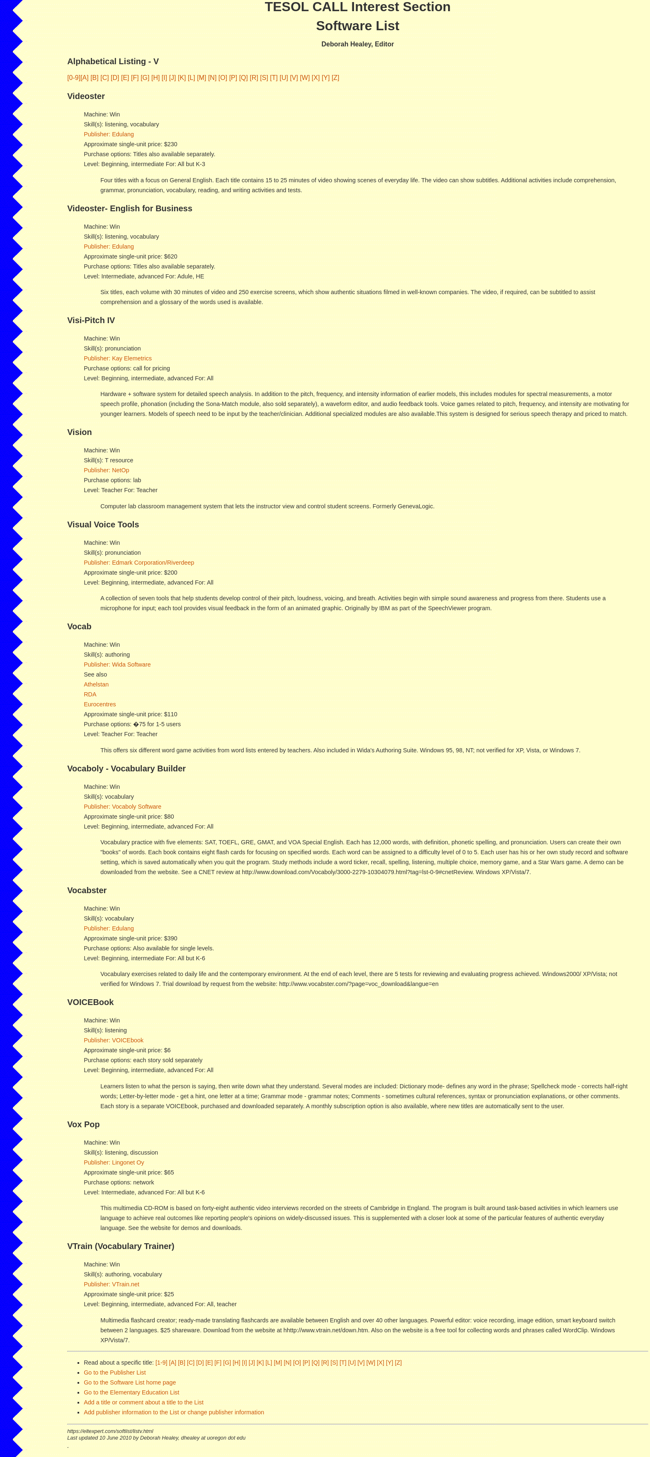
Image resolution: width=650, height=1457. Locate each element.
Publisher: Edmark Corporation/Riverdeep (139, 562)
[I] (164, 77)
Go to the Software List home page (130, 1382)
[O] (222, 77)
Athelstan (96, 684)
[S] (264, 77)
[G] (145, 77)
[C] (104, 77)
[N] (212, 77)
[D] (115, 77)
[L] (191, 77)
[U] (283, 77)
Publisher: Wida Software (117, 664)
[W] (305, 77)
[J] (172, 77)
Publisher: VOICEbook (113, 1040)
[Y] (326, 77)
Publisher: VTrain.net (111, 1284)
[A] (84, 77)
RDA (90, 694)
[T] (274, 77)
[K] (182, 77)
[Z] (336, 77)
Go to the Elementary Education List (131, 1392)
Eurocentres (100, 704)
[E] (125, 77)
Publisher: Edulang (109, 134)
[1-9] (161, 1362)
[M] (201, 77)
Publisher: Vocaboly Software (122, 806)
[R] (254, 77)
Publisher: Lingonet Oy (114, 1162)
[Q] (243, 77)
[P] (233, 77)
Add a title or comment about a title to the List (144, 1402)
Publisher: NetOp (106, 470)
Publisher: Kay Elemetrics (118, 358)
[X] (316, 77)
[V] (294, 77)
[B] (94, 77)
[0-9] (73, 77)
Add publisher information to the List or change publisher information (174, 1412)
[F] (135, 77)
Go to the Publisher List (115, 1372)
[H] (155, 77)
